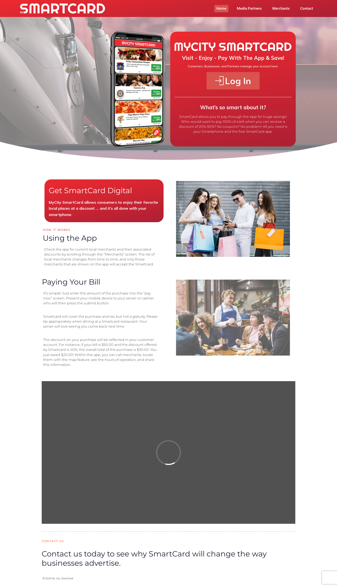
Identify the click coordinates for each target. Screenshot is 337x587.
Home (221, 8)
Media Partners (249, 8)
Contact (306, 8)
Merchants (281, 8)
